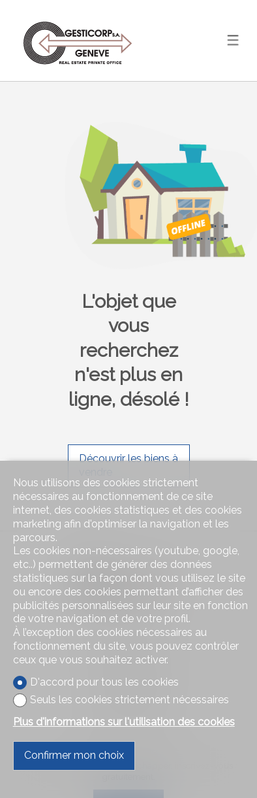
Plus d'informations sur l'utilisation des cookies (124, 722)
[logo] (78, 40)
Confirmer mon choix (74, 755)
